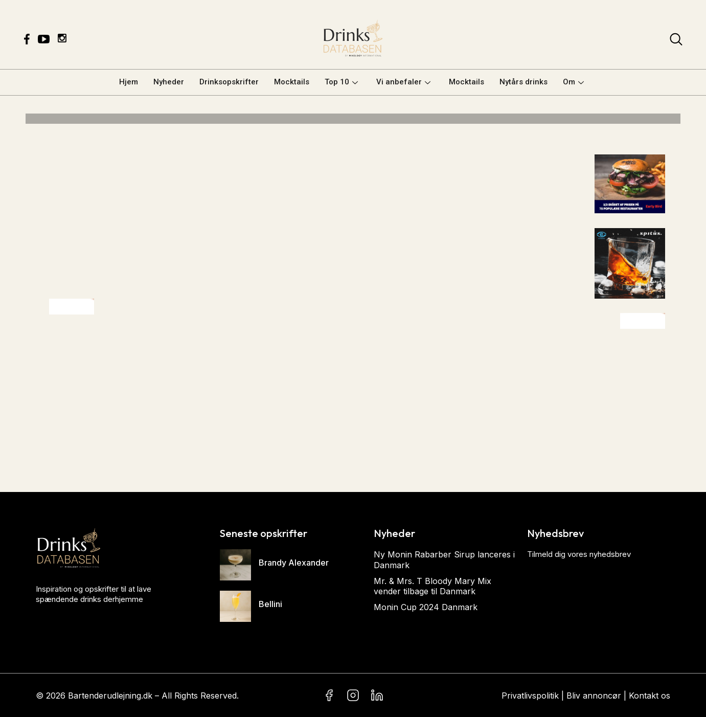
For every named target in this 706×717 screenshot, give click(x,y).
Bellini (270, 604)
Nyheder (168, 81)
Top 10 (341, 81)
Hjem (128, 81)
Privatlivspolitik (530, 695)
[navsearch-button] (676, 41)
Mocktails (291, 81)
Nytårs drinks (523, 81)
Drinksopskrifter (229, 81)
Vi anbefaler (403, 81)
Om (573, 81)
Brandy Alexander (294, 562)
